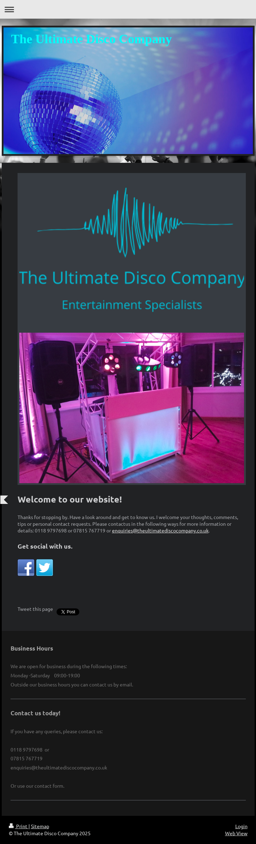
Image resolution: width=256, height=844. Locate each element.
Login (241, 826)
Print (18, 826)
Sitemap (40, 826)
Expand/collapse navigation (128, 9)
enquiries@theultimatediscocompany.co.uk (160, 530)
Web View (236, 833)
